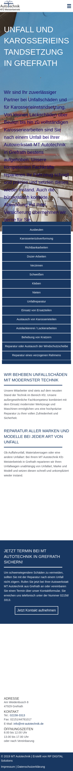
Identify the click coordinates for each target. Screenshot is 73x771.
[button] (36, 610)
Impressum (8, 766)
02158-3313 (17, 715)
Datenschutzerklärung (31, 766)
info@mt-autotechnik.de (28, 723)
